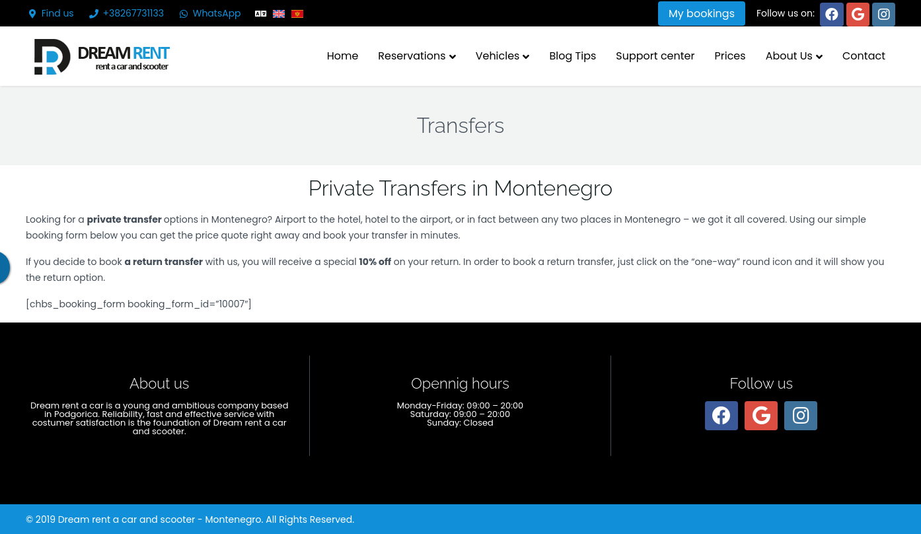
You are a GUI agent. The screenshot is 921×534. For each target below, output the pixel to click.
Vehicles (498, 55)
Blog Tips (572, 55)
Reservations (411, 55)
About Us (789, 55)
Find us (50, 13)
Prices (729, 55)
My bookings (702, 13)
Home (343, 55)
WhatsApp (209, 13)
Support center (655, 55)
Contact (863, 55)
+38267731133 (125, 13)
